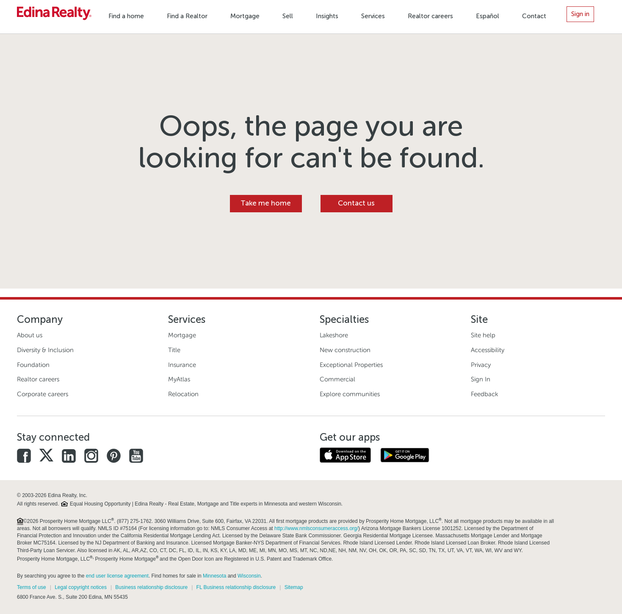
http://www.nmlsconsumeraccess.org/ (316, 528)
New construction (345, 350)
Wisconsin (249, 576)
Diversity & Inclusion (45, 350)
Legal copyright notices (81, 587)
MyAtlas (179, 379)
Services (373, 16)
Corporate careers (42, 394)
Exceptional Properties (351, 364)
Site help (483, 335)
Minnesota (214, 576)
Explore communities (350, 394)
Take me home (266, 203)
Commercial (337, 379)
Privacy (481, 364)
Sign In (480, 379)
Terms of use (31, 587)
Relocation (183, 394)
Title (174, 350)
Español (487, 16)
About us (29, 335)
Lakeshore (334, 335)
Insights (327, 16)
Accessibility (487, 350)
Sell (287, 16)
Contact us (356, 203)
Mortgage (245, 16)
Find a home (126, 16)
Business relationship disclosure (151, 587)
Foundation (33, 364)
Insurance (182, 364)
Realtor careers (430, 16)
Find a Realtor (187, 16)
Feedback (484, 394)
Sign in (580, 14)
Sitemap (294, 587)
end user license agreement (117, 576)
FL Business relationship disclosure (236, 587)
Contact (534, 16)
